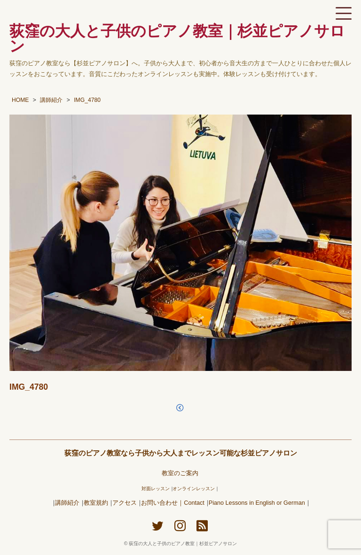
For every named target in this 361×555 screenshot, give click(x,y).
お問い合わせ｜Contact (172, 503)
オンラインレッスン (194, 488)
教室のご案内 (180, 473)
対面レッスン (155, 488)
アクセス (124, 503)
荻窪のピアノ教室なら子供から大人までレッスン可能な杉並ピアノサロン (180, 453)
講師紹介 (67, 503)
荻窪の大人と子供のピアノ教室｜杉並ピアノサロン (183, 543)
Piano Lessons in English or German (257, 503)
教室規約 (96, 503)
